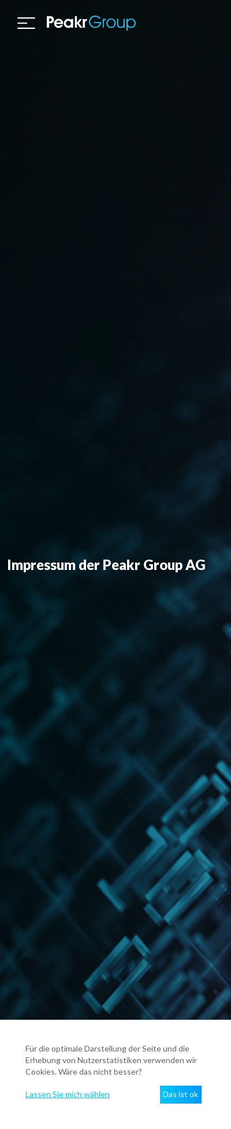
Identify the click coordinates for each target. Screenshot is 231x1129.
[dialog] (115, 1074)
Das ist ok (180, 1094)
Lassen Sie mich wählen (67, 1094)
